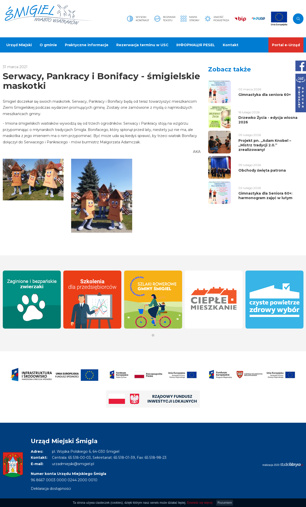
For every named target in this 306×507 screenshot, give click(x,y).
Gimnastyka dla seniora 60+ (264, 94)
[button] (153, 335)
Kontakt (230, 45)
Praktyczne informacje (86, 45)
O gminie (48, 45)
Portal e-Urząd (286, 45)
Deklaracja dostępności (51, 488)
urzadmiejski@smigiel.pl (73, 464)
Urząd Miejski (19, 45)
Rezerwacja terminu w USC (142, 45)
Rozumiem (224, 502)
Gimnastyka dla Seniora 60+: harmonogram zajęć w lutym (265, 195)
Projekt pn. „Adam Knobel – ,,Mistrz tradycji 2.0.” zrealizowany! (264, 145)
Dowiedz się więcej (199, 502)
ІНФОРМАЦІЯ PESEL (195, 45)
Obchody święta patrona (262, 170)
